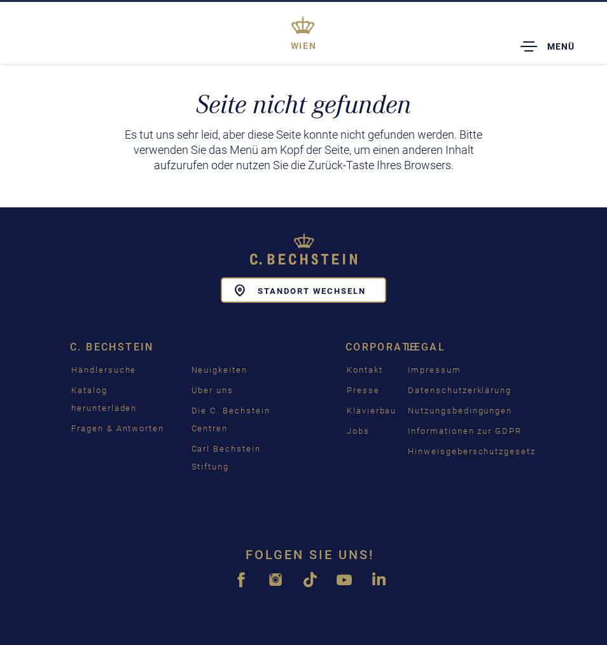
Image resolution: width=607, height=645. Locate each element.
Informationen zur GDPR (465, 431)
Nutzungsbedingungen (460, 410)
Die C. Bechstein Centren (231, 419)
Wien (304, 46)
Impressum (434, 370)
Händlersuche (103, 370)
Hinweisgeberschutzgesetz (472, 451)
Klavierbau (372, 410)
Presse (363, 390)
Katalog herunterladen (104, 399)
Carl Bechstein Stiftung (226, 457)
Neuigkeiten (220, 370)
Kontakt (365, 370)
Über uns (213, 390)
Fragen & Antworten (117, 428)
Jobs (358, 431)
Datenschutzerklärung (460, 390)
